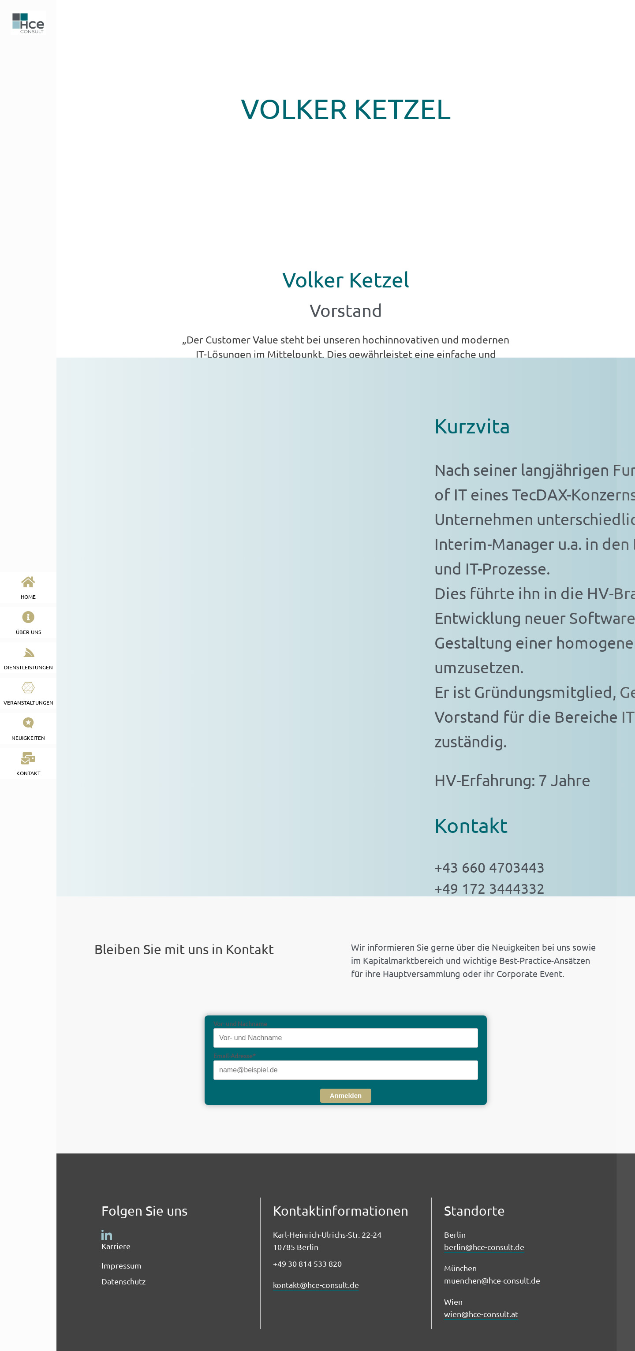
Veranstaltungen (28, 694)
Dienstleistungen (28, 658)
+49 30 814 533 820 (307, 1263)
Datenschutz (123, 1281)
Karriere (116, 1245)
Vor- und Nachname (240, 1023)
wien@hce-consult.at (481, 1313)
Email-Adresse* (234, 1056)
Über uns (28, 623)
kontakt (28, 764)
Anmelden (346, 1095)
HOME (28, 588)
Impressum (121, 1265)
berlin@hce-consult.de (484, 1246)
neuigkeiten (28, 729)
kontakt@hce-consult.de (316, 1284)
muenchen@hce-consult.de (492, 1280)
